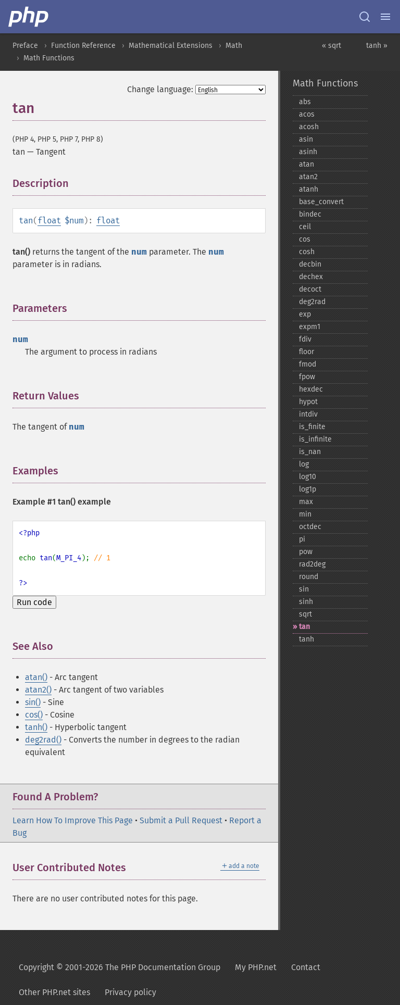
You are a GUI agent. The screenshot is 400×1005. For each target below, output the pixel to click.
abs (305, 101)
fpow (307, 376)
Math (234, 45)
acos (307, 114)
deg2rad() (43, 740)
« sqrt (331, 45)
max (306, 501)
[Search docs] (364, 16)
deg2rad (312, 301)
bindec (310, 214)
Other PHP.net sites (54, 992)
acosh (309, 126)
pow (305, 551)
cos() (34, 715)
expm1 (309, 326)
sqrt (305, 614)
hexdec (311, 389)
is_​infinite (315, 439)
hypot (308, 401)
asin (306, 139)
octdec (310, 526)
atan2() (38, 690)
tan (304, 626)
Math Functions (48, 58)
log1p (307, 489)
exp (305, 314)
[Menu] (385, 16)
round (308, 576)
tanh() (36, 727)
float (49, 220)
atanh (308, 189)
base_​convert (321, 201)
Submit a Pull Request (181, 820)
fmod (307, 364)
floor (306, 351)
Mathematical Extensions (171, 45)
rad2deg (312, 564)
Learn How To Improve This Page (72, 820)
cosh (307, 251)
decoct (310, 289)
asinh (308, 151)
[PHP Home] (29, 16)
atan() (36, 677)
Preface (25, 45)
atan (306, 164)
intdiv (308, 414)
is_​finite (312, 426)
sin (304, 589)
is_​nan (310, 451)
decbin (310, 264)
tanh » (377, 45)
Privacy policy (130, 992)
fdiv (305, 339)
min (305, 514)
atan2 (308, 176)
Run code (34, 602)
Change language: (160, 89)
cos (304, 239)
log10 (307, 476)
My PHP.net (256, 967)
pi (302, 539)
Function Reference (83, 45)
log (304, 464)
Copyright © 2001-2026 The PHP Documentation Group (119, 967)
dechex (311, 276)
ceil (305, 226)
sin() (33, 702)
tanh (306, 639)
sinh (306, 601)
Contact (305, 967)
